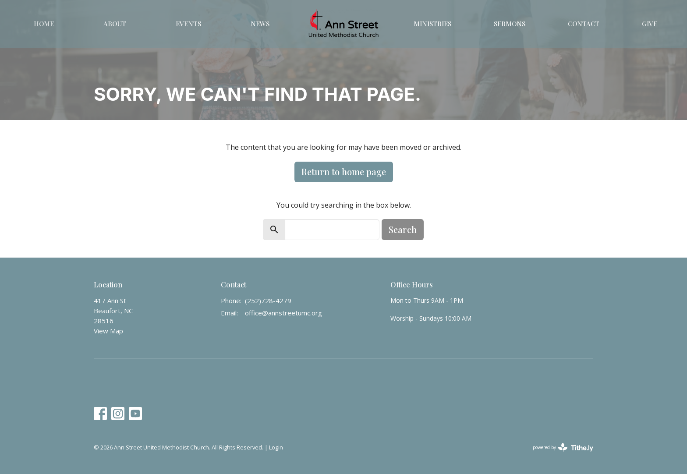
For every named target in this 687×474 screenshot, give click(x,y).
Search (403, 229)
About (114, 23)
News (260, 23)
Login (276, 447)
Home (44, 23)
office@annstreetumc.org (283, 312)
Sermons (509, 23)
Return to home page (343, 171)
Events (188, 23)
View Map (108, 330)
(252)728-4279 (268, 300)
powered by (563, 447)
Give (649, 23)
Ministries (432, 23)
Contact (583, 23)
